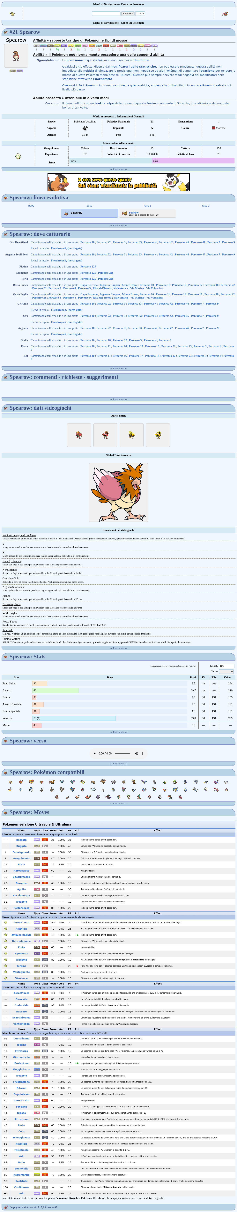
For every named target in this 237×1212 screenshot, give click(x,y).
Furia (21, 864)
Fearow (130, 212)
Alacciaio (21, 928)
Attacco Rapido (21, 935)
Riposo (21, 1113)
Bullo (21, 1162)
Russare (21, 1011)
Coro (22, 1131)
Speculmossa (21, 877)
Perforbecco (21, 908)
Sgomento (21, 953)
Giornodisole (21, 1057)
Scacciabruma (21, 1017)
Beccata (21, 840)
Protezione (21, 1063)
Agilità (21, 889)
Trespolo (21, 901)
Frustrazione (21, 1082)
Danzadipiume (21, 941)
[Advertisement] (118, 182)
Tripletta (21, 959)
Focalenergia (21, 895)
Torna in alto (118, 169)
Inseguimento (21, 858)
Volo (21, 1156)
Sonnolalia (21, 1168)
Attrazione (21, 1119)
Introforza (21, 1051)
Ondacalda (21, 1005)
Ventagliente (21, 972)
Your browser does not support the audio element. (118, 753)
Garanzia (21, 883)
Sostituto (21, 1181)
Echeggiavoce (21, 1137)
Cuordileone (21, 1038)
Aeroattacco (21, 922)
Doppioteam (21, 1094)
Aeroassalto (21, 870)
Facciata (21, 1106)
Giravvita (21, 999)
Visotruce (21, 978)
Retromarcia (21, 1175)
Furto (21, 1125)
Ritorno (21, 1088)
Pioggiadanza (21, 1069)
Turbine (21, 966)
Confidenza (21, 1187)
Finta (21, 947)
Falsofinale (21, 1150)
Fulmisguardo (21, 852)
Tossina (21, 1045)
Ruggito (21, 846)
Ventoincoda (21, 1024)
